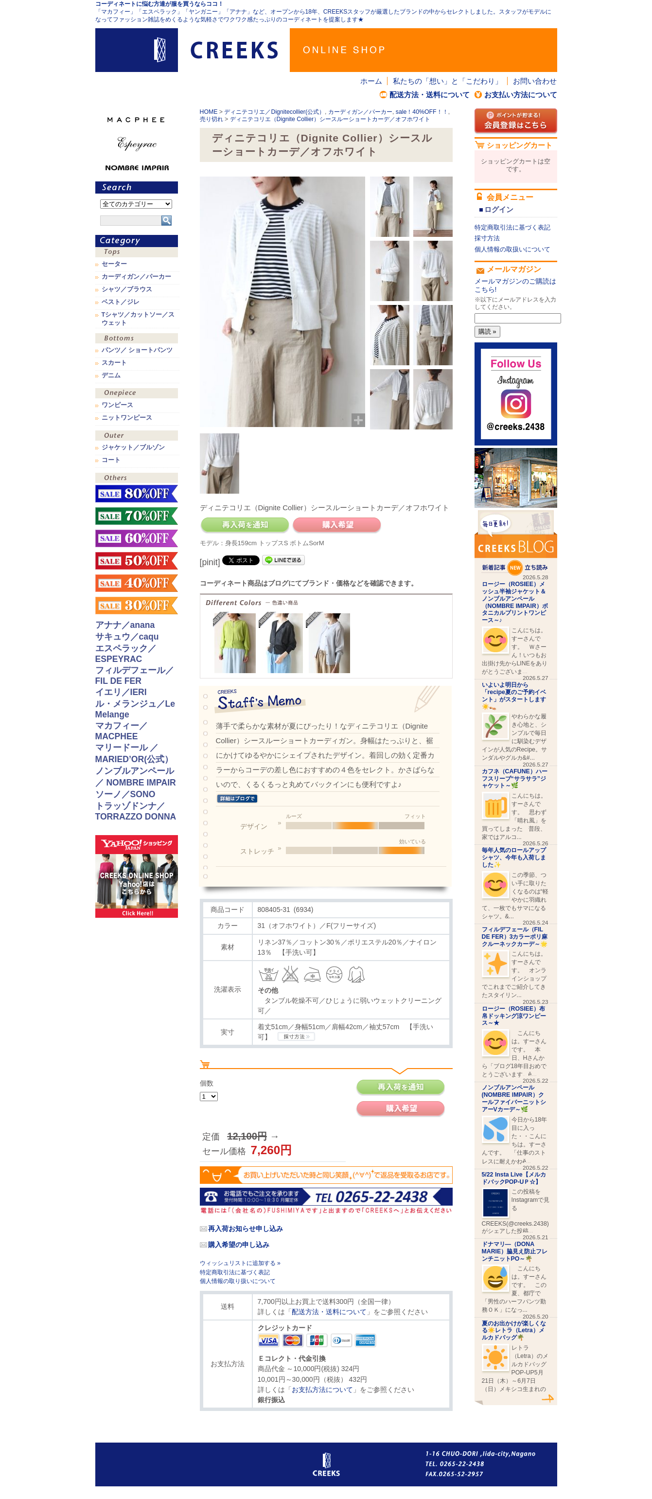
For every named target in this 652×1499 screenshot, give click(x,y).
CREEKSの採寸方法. (296, 1036)
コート (111, 460)
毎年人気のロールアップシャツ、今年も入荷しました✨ (514, 857)
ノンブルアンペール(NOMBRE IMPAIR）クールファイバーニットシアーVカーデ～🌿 (514, 1098)
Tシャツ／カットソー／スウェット (138, 318)
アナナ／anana (125, 625)
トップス (136, 253)
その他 (136, 479)
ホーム (371, 81)
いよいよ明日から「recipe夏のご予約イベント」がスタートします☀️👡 (514, 695)
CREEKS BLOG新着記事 (516, 543)
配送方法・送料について (429, 94)
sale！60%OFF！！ (136, 538)
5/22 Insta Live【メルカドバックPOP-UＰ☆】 (514, 1178)
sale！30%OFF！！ (136, 605)
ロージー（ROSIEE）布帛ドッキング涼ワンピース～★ (514, 1016)
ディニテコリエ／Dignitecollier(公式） (274, 111)
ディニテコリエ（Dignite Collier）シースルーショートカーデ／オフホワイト (330, 119)
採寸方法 (487, 238)
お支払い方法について (520, 94)
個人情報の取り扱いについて (238, 1281)
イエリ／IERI (121, 692)
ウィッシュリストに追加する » (240, 1263)
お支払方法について (322, 1389)
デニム (111, 375)
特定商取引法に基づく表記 (235, 1272)
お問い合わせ (535, 81)
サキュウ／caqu (127, 637)
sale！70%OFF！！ (136, 516)
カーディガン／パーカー (360, 111)
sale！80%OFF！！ (136, 493)
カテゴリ (136, 241)
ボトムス (136, 339)
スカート (114, 362)
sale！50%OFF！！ (136, 561)
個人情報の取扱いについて (512, 249)
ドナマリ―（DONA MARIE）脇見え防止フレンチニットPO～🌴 (515, 1251)
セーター (114, 264)
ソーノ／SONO (125, 794)
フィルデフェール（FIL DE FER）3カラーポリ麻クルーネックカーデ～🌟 (515, 936)
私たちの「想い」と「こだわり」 (447, 81)
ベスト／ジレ (121, 302)
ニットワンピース (127, 417)
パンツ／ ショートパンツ (137, 350)
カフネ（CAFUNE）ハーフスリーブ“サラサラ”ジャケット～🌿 (514, 778)
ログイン (498, 209)
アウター (136, 436)
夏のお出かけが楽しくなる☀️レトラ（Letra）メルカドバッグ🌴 (514, 1330)
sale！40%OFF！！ (422, 111)
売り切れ (211, 119)
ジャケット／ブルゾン (133, 447)
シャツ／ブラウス (127, 289)
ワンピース (136, 394)
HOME (209, 111)
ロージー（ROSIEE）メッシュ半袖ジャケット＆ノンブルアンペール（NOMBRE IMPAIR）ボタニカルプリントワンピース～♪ (515, 602)
